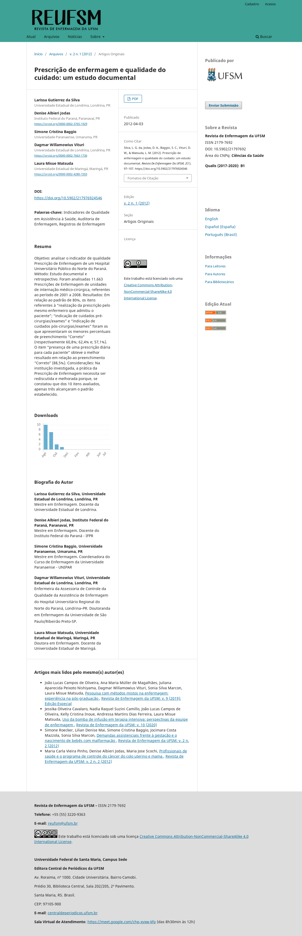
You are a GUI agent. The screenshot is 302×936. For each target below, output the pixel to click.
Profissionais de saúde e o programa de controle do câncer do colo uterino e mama (116, 753)
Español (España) (220, 226)
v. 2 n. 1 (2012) (81, 54)
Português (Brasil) (221, 234)
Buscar (264, 36)
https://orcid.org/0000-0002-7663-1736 (60, 155)
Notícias (75, 36)
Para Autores (215, 274)
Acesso (270, 4)
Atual (31, 36)
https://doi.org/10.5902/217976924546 (68, 197)
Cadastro (252, 4)
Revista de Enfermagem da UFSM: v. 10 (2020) (116, 724)
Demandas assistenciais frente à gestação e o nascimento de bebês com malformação (111, 738)
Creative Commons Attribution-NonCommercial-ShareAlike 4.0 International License (148, 291)
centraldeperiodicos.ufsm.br (73, 912)
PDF (134, 98)
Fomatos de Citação (143, 178)
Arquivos (51, 36)
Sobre (96, 36)
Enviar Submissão (223, 105)
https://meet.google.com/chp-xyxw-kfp (121, 921)
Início (38, 54)
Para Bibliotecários (219, 281)
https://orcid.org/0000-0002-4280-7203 (60, 174)
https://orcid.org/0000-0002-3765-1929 (60, 124)
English (211, 218)
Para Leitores (215, 266)
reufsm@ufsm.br (63, 823)
